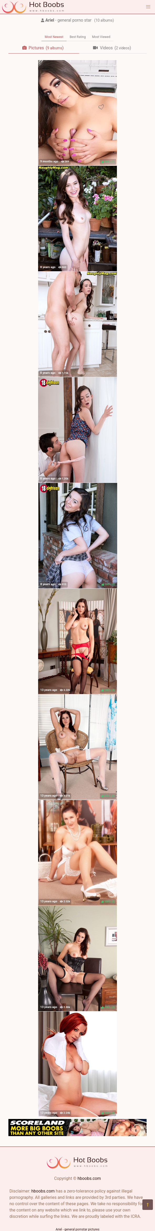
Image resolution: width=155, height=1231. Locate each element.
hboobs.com (89, 1178)
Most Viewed (101, 37)
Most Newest (54, 37)
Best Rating (78, 37)
